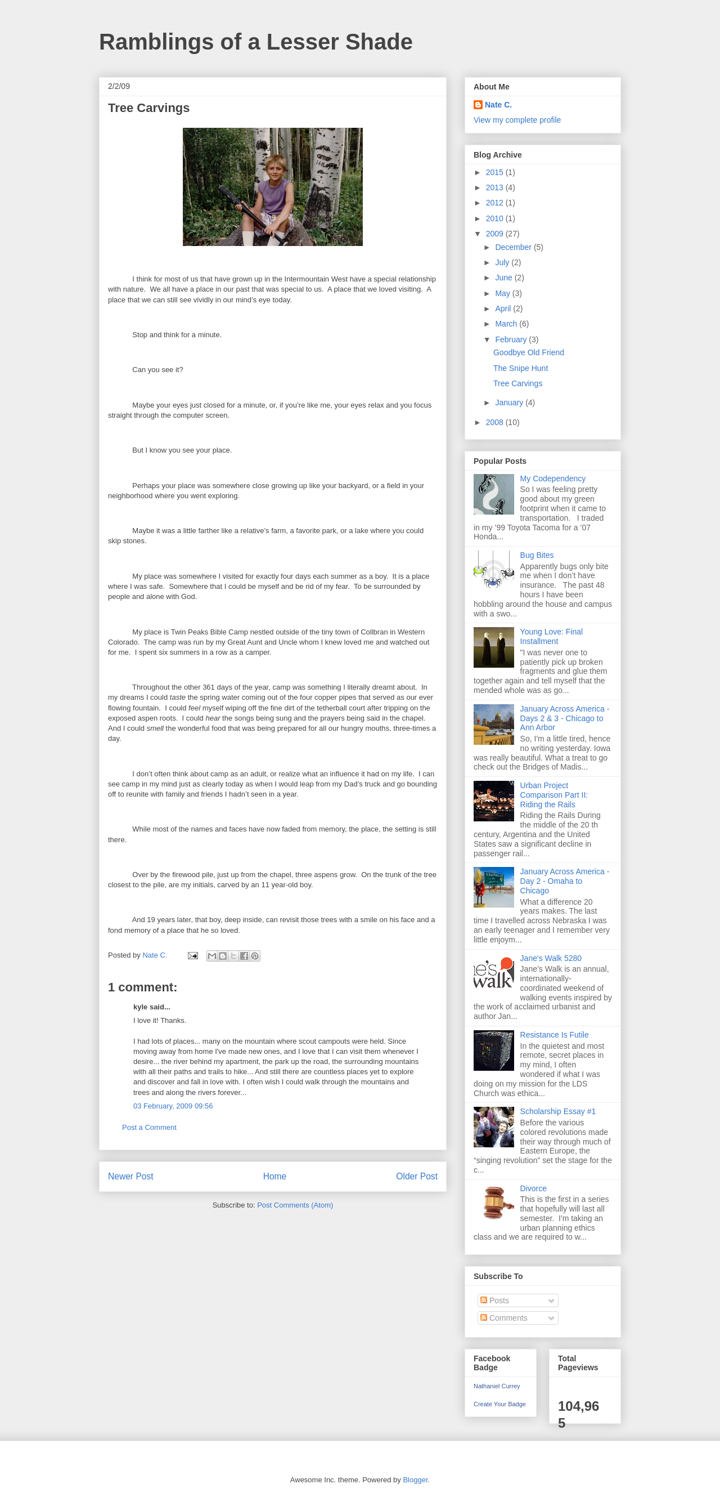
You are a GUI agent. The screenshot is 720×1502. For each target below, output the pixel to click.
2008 (496, 422)
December (514, 247)
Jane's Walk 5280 (551, 958)
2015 (496, 172)
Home (275, 1176)
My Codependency (553, 478)
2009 (496, 233)
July (503, 262)
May (503, 293)
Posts (494, 1300)
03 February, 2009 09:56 (173, 1106)
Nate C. (498, 104)
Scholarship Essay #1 (558, 1111)
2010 (496, 218)
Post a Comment (149, 1127)
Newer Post (131, 1176)
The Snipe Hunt (520, 368)
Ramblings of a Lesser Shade (256, 41)
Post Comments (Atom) (295, 1205)
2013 (496, 187)
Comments (504, 1317)
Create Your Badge (500, 1404)
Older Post (417, 1176)
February (512, 339)
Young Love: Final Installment (551, 636)
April (504, 308)
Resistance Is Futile (554, 1034)
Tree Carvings (517, 383)
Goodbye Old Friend (528, 352)
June (504, 277)
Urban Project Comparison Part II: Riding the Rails (554, 795)
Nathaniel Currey (497, 1386)
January (510, 402)
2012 (496, 202)
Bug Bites (537, 555)
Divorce (533, 1188)
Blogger (415, 1480)
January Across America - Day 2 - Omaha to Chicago (565, 881)
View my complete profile (517, 119)
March (507, 323)
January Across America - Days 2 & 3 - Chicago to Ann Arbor (565, 718)
